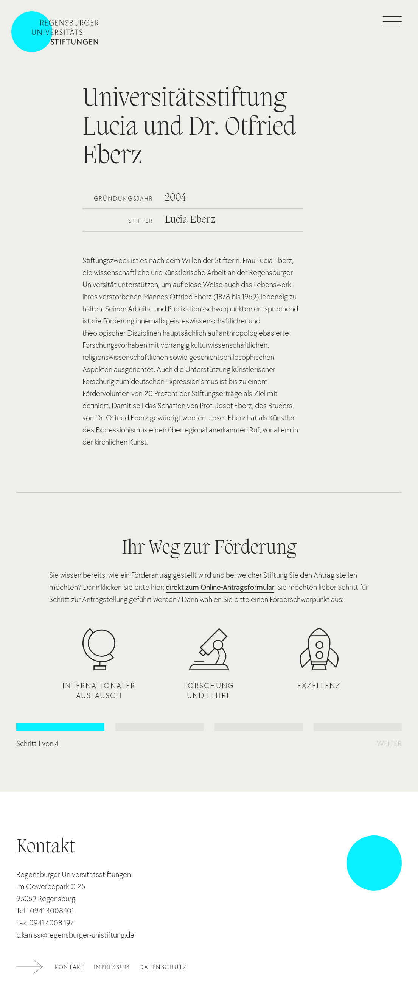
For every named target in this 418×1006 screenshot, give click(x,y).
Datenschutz (163, 966)
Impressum (111, 966)
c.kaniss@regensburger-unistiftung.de (75, 934)
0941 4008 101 (52, 910)
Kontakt (69, 966)
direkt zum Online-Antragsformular (220, 587)
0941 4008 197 (51, 922)
